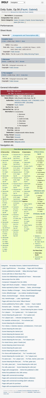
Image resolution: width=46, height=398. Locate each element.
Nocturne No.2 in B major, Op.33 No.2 (17, 162)
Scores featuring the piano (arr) (12, 348)
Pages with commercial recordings (13, 375)
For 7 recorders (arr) (29, 353)
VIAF (29, 100)
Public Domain (15, 52)
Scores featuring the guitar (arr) (12, 315)
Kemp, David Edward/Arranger (31, 290)
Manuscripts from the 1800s (11, 279)
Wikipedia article (20, 142)
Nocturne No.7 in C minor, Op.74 (17, 191)
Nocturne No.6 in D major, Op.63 (17, 185)
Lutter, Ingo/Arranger (23, 298)
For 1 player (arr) (18, 359)
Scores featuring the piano (10, 309)
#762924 (4, 75)
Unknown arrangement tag (23, 317)
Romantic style (6, 306)
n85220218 (18, 102)
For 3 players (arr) (31, 312)
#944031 (4, 61)
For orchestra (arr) (27, 320)
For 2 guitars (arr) (29, 315)
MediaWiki (30, 392)
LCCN (42, 100)
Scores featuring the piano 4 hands (32, 309)
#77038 (4, 41)
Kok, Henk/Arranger (8, 298)
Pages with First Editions (35, 268)
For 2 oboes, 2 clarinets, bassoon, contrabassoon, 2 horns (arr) (22, 326)
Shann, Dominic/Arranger (10, 296)
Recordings (21, 268)
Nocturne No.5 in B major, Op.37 (17, 179)
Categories (4, 265)
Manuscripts (37, 276)
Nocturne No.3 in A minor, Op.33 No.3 (17, 168)
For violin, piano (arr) (8, 364)
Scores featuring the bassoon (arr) (13, 334)
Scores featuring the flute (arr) (11, 361)
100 (17, 75)
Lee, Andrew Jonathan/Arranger (28, 293)
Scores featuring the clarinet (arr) (12, 331)
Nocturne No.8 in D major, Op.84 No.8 (17, 197)
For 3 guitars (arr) (17, 312)
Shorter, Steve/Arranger (27, 296)
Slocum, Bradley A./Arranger (11, 290)
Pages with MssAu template (11, 285)
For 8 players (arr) (29, 339)
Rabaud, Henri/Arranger (29, 285)
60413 (17, 41)
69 (16, 61)
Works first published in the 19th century (14, 372)
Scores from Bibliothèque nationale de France (16, 276)
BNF (23, 102)
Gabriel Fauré (28, 149)
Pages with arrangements (10, 370)
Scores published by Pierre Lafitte (12, 304)
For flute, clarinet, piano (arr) (35, 359)
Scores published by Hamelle (11, 271)
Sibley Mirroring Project (31, 54)
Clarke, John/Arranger (34, 287)
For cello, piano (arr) (8, 367)
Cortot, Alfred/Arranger (9, 293)
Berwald (22, 61)
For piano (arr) (6, 359)
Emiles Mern (24, 75)
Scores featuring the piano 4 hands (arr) (14, 350)
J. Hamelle (18, 47)
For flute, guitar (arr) (29, 361)
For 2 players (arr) (7, 317)
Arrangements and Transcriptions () (25, 35)
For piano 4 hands (24, 20)
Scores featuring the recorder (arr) (12, 356)
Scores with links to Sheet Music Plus (14, 274)
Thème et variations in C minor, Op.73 (39, 245)
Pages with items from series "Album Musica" (16, 301)
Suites (16, 20)
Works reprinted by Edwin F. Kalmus (13, 287)
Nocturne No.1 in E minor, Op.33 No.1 (17, 156)
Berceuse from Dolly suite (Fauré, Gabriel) (22, 12)
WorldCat (17, 100)
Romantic (17, 135)
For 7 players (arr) (31, 356)
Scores (27, 304)
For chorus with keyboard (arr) (11, 353)
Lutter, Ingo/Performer (9, 268)
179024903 (35, 100)
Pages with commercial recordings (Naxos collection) (18, 378)
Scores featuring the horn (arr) (11, 339)
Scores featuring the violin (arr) (26, 364)
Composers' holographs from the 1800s (14, 282)
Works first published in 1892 (29, 370)
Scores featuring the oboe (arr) (11, 329)
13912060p (29, 102)
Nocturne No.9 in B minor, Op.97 (17, 203)
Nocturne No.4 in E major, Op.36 (17, 174)
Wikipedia (24, 100)
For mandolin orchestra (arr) (11, 320)
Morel (23, 41)
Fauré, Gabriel (29, 9)
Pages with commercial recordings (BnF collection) (18, 381)
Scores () (6, 35)
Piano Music (18, 149)
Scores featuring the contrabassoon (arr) (14, 337)
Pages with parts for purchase (11, 383)
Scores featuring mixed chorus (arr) (13, 345)
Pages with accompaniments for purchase (15, 386)
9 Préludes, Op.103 (39, 214)
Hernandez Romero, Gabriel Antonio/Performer (24, 265)
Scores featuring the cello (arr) (26, 367)
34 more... (22, 22)
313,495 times (17, 392)
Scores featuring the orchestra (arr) (13, 323)
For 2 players (6, 312)
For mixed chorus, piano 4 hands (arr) (14, 342)
